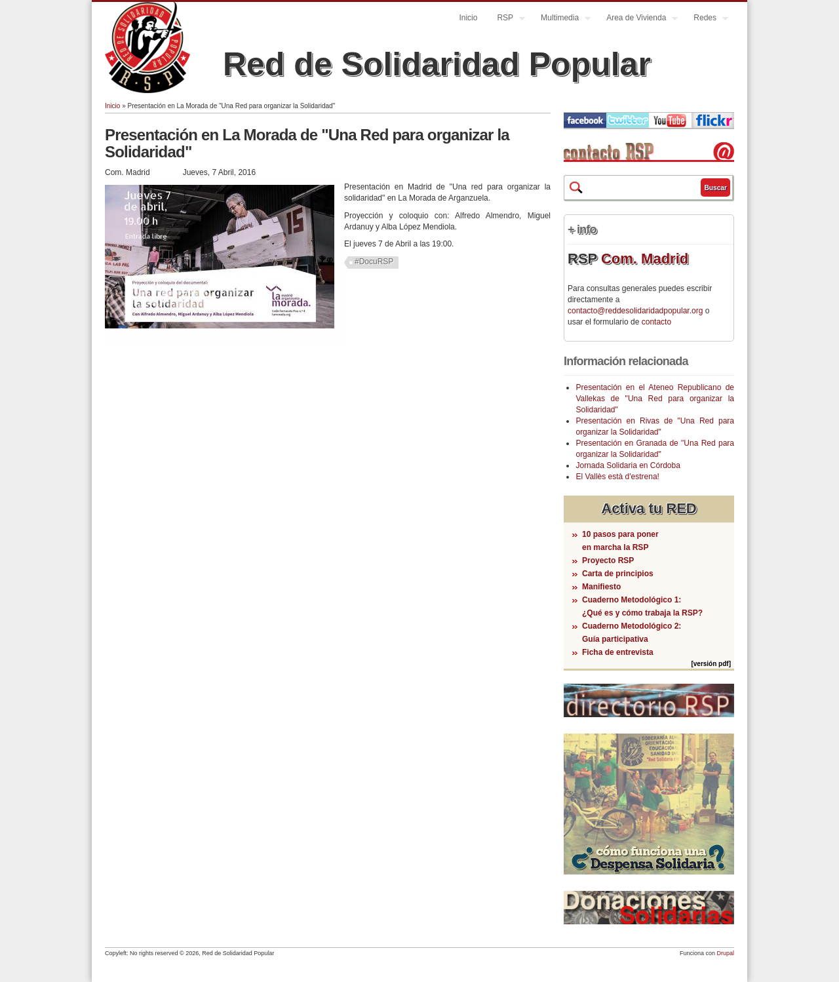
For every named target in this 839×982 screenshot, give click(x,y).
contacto (656, 321)
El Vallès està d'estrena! (617, 476)
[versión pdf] (711, 663)
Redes (706, 19)
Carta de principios (618, 573)
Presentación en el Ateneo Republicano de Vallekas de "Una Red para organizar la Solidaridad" (655, 398)
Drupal (725, 953)
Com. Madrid (644, 258)
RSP (506, 19)
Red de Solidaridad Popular (437, 64)
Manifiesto (601, 586)
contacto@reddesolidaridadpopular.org (635, 310)
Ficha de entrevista (618, 652)
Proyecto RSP (608, 560)
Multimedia (561, 19)
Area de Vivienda (637, 19)
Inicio (468, 17)
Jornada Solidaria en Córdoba (628, 465)
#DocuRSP (374, 261)
